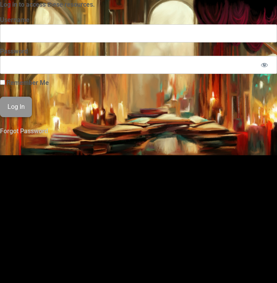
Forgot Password (24, 131)
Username (15, 20)
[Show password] (264, 65)
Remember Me (24, 83)
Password (14, 51)
